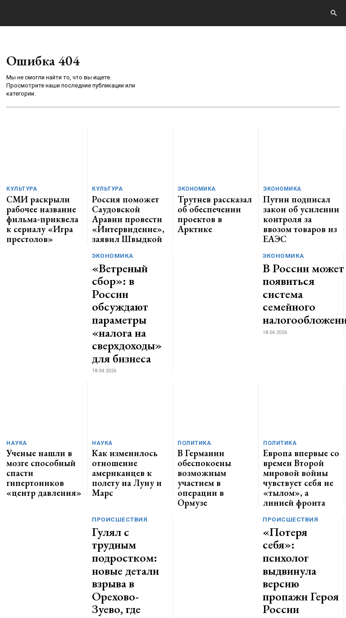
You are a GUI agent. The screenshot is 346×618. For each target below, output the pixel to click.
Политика (192, 366)
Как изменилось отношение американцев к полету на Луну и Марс (129, 382)
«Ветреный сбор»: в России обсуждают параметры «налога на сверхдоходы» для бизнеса (129, 267)
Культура (20, 189)
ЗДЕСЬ (88, 569)
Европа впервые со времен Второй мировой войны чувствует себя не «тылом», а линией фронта (300, 385)
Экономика (194, 189)
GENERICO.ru (69, 563)
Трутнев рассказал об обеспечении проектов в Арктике (212, 204)
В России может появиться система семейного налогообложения (295, 266)
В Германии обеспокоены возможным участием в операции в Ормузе (214, 382)
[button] (333, 13)
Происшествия (118, 411)
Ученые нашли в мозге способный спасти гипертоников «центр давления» (37, 385)
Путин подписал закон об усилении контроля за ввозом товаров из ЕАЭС (299, 204)
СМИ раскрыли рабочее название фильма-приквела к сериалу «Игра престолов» (44, 207)
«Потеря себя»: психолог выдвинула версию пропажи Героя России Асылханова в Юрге (297, 437)
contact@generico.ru (183, 569)
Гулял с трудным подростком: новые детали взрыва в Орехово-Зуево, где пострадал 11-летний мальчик (127, 441)
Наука (15, 366)
